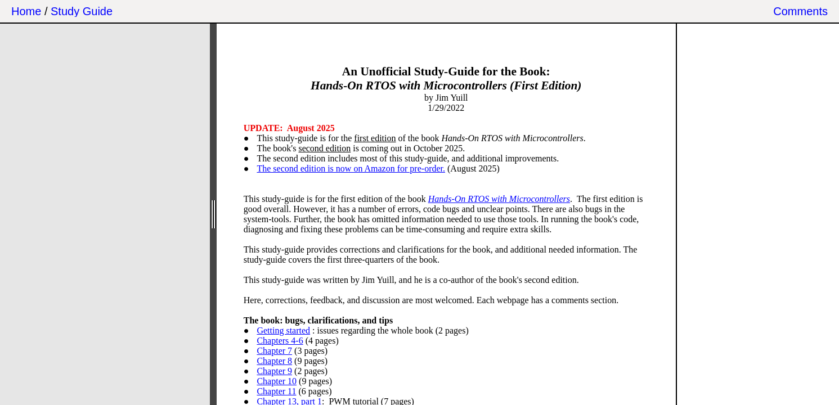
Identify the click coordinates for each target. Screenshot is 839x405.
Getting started (283, 330)
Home (26, 11)
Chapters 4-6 (280, 340)
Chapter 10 (277, 381)
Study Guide (82, 11)
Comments (800, 11)
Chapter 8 (274, 361)
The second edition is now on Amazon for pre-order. (351, 168)
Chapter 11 (276, 391)
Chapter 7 (274, 351)
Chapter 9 (274, 371)
